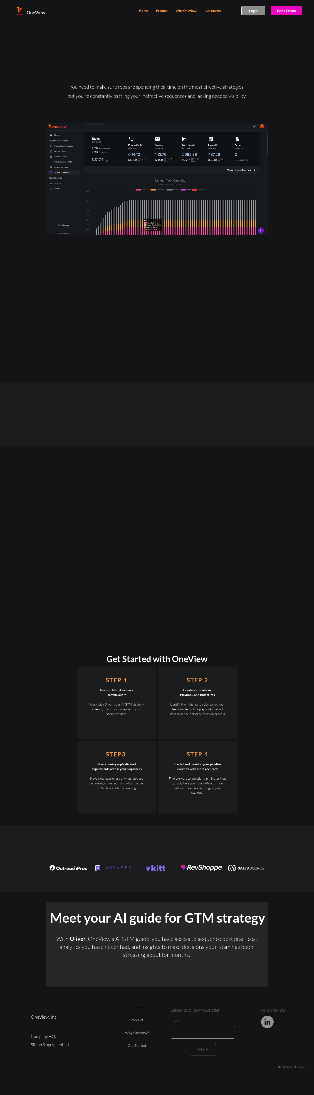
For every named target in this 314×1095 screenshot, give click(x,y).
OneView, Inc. (44, 1017)
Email (174, 1021)
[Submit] (203, 1049)
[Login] (253, 10)
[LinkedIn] (267, 1022)
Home (137, 1007)
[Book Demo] (286, 10)
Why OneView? (137, 1032)
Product (137, 1020)
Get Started (137, 1045)
